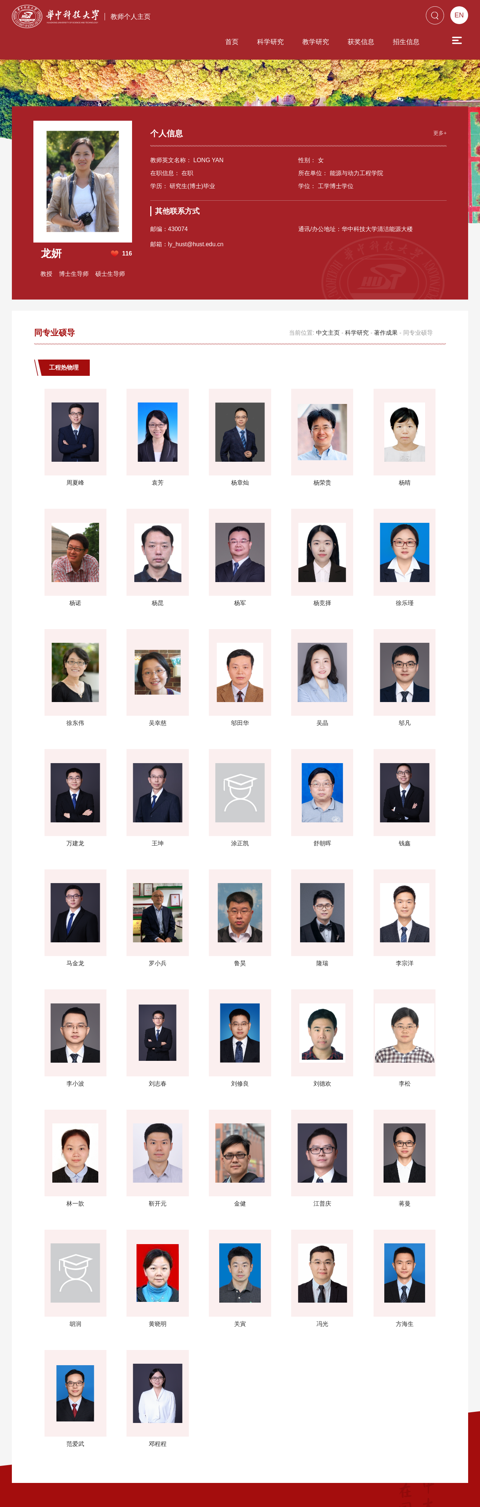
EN (459, 15)
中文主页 (328, 304)
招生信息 (364, 17)
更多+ (439, 104)
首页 (189, 17)
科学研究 (228, 17)
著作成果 (386, 304)
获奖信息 (318, 17)
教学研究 (273, 17)
